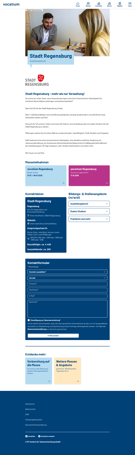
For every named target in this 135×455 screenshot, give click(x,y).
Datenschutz (30, 409)
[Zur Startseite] (12, 4)
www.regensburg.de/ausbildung (44, 224)
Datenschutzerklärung (37, 329)
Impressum (30, 404)
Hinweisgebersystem (33, 419)
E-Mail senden (53, 336)
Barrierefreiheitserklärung (36, 425)
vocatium (30, 436)
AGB (27, 414)
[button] (89, 204)
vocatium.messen (47, 436)
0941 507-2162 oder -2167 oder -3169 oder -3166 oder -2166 (45, 239)
